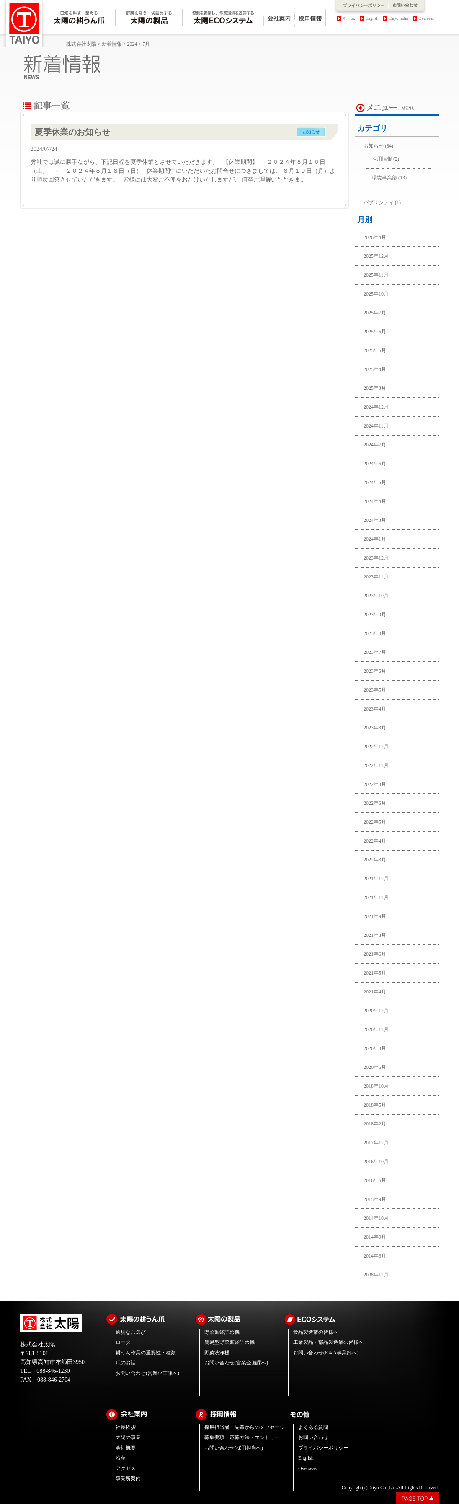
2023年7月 (375, 652)
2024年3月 (375, 520)
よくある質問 (313, 1427)
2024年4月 (375, 501)
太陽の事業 (128, 1437)
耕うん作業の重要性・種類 (146, 1353)
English (372, 18)
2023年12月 (376, 558)
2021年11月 (376, 897)
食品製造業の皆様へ (315, 1332)
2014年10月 (376, 1218)
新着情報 (112, 44)
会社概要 (126, 1448)
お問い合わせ (313, 1437)
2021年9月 (375, 916)
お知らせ (374, 146)
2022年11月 (376, 765)
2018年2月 (375, 1124)
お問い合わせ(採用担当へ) (233, 1448)
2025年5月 (375, 350)
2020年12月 (376, 1011)
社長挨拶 (126, 1427)
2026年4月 (375, 237)
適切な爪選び (131, 1332)
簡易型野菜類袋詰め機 (229, 1342)
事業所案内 (128, 1478)
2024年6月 (375, 464)
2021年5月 (375, 973)
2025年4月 (375, 369)
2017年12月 (376, 1143)
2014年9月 (375, 1237)
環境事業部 (384, 178)
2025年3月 (375, 388)
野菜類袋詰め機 (222, 1332)
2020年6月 (375, 1067)
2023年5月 (375, 690)
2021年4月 (375, 992)
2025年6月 (375, 332)
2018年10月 (376, 1086)
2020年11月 (376, 1029)
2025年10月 (376, 294)
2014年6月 (375, 1256)
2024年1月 (375, 539)
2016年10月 (376, 1161)
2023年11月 (376, 577)
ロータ (123, 1342)
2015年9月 (375, 1199)
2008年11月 (376, 1275)
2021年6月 (375, 954)
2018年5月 (375, 1105)
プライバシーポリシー (323, 1448)
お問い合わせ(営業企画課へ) (147, 1373)
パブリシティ (379, 202)
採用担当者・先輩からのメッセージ (244, 1427)
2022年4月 (375, 841)
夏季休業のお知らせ (72, 132)
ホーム (349, 18)
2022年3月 (375, 860)
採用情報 (382, 159)
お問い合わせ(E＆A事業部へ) (325, 1353)
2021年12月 (376, 879)
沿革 (121, 1458)
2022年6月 (375, 803)
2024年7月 (375, 445)
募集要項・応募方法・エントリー (242, 1437)
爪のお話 (126, 1363)
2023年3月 (375, 728)
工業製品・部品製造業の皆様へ (328, 1342)
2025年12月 (376, 256)
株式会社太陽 (81, 44)
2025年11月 (376, 275)
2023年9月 (375, 614)
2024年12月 (376, 407)
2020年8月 (375, 1048)
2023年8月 (375, 633)
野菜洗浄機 (217, 1353)
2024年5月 (375, 482)
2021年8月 (375, 935)
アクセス (126, 1468)
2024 (132, 44)
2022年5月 (375, 822)
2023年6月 (375, 671)
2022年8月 (375, 784)
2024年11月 (376, 426)
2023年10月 (376, 596)
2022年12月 (376, 746)
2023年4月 (375, 709)
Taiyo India (398, 18)
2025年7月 (375, 313)
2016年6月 (375, 1180)
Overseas (426, 18)
